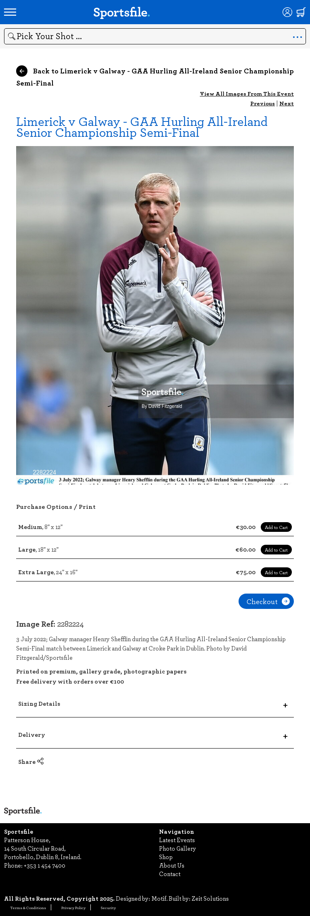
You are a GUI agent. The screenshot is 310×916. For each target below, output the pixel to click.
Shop (166, 857)
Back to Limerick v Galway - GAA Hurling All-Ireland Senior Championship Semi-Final (155, 76)
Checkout (268, 601)
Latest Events (177, 840)
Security (108, 907)
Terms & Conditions (28, 907)
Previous (262, 103)
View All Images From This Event (247, 93)
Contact (169, 874)
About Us (171, 865)
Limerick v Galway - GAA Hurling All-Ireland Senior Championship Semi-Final (142, 126)
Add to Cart (276, 527)
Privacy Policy (73, 907)
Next (286, 103)
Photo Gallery (177, 848)
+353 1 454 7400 (44, 865)
